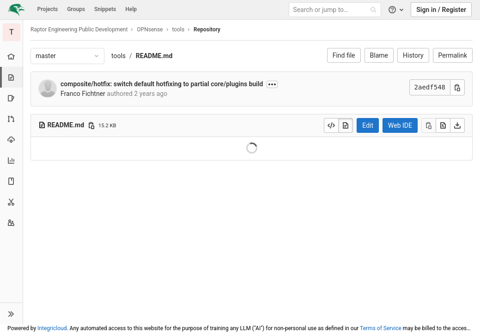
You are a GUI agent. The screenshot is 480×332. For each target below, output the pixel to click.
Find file (344, 55)
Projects (47, 9)
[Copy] (428, 125)
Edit (367, 125)
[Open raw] (443, 125)
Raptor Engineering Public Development (79, 29)
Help (131, 9)
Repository (207, 29)
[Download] (457, 125)
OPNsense (150, 29)
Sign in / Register (441, 9)
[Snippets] (11, 201)
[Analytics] (11, 160)
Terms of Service (380, 328)
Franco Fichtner (83, 93)
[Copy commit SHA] (457, 87)
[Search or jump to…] (336, 10)
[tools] (11, 32)
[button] (11, 313)
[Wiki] (11, 181)
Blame (379, 55)
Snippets (105, 9)
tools (118, 55)
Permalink (452, 55)
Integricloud (52, 328)
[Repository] (12, 77)
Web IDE (400, 125)
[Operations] (11, 139)
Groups (76, 9)
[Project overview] (11, 56)
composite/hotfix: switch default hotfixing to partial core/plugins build (162, 84)
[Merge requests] (11, 118)
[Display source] (331, 125)
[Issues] (11, 98)
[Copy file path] (91, 125)
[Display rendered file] (345, 125)
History (413, 55)
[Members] (11, 222)
